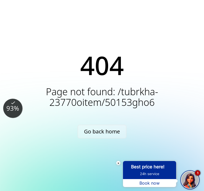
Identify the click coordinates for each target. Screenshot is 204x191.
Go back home (102, 131)
